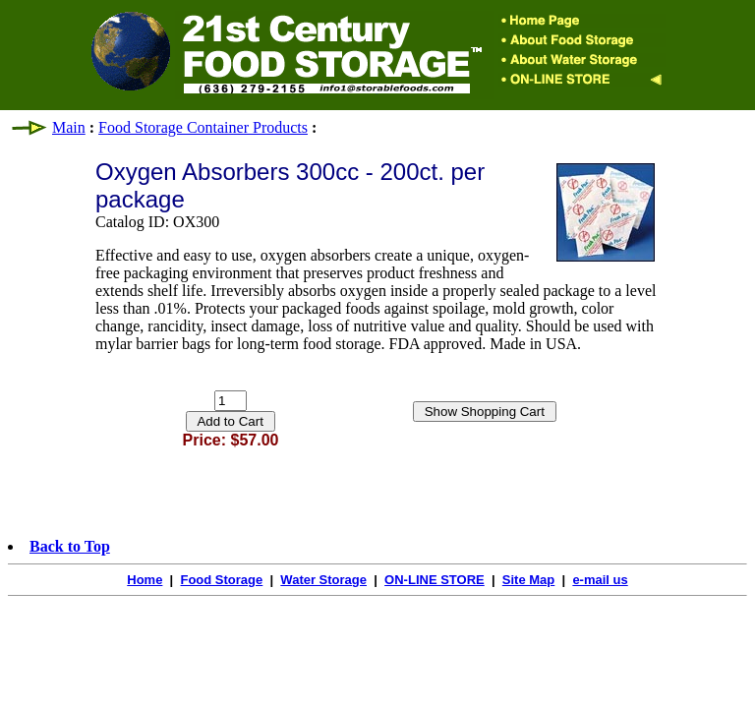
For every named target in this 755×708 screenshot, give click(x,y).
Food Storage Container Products (203, 127)
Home (144, 579)
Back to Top (69, 546)
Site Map (528, 579)
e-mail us (599, 579)
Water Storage (323, 579)
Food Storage (221, 579)
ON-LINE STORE (434, 579)
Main (69, 127)
